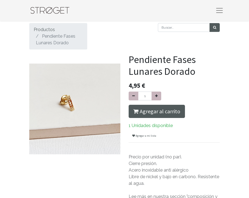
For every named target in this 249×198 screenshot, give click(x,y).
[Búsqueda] (215, 27)
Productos (44, 29)
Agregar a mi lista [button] (144, 136)
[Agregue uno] (156, 96)
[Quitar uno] (133, 96)
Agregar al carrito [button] (156, 111)
